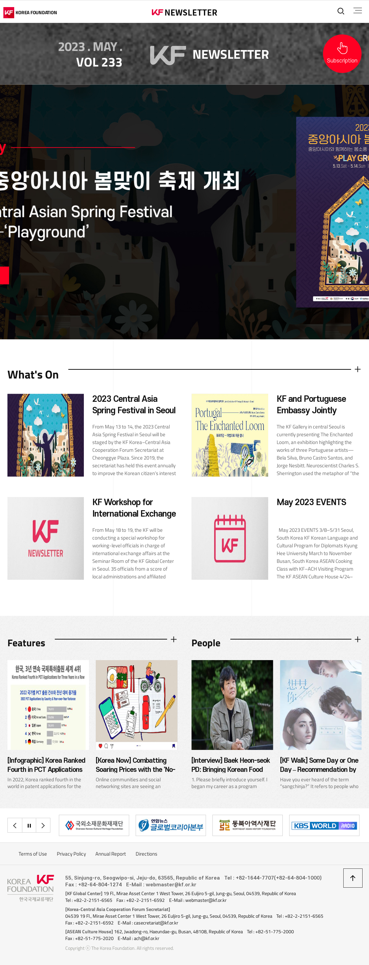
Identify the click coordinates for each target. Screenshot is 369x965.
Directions (146, 854)
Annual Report (110, 854)
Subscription (342, 61)
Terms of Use (33, 854)
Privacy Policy (71, 854)
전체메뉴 (357, 10)
